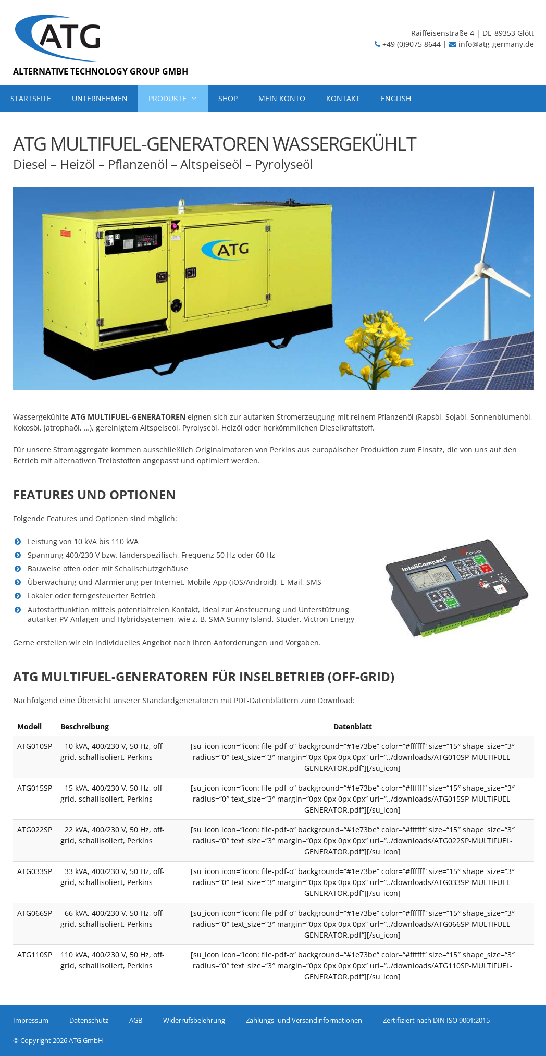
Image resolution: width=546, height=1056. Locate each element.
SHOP (228, 98)
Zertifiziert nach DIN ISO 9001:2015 (436, 1020)
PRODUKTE (178, 98)
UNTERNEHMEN (100, 98)
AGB (135, 1020)
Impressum (30, 1020)
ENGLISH (396, 98)
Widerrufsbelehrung (194, 1020)
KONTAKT (343, 98)
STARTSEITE (30, 98)
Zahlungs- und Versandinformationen (304, 1020)
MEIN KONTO (281, 98)
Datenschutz (88, 1020)
